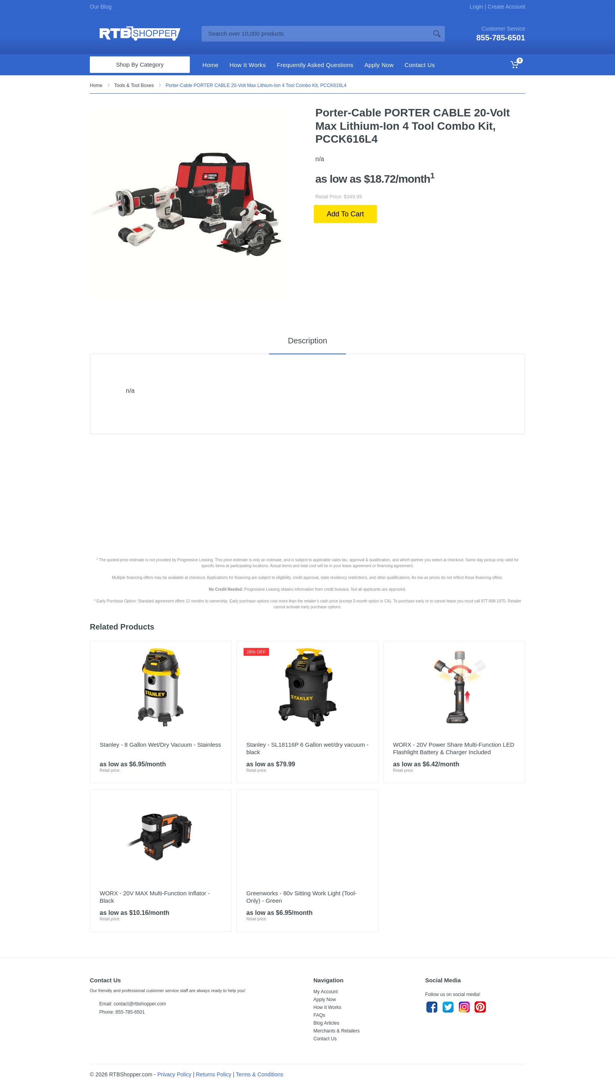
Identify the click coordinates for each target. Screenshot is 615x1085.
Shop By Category (140, 64)
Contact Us (325, 1038)
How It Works (327, 1007)
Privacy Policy (174, 1074)
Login (477, 6)
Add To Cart (345, 214)
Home (96, 85)
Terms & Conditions (259, 1074)
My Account (325, 991)
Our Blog (100, 6)
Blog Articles (326, 1023)
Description (307, 340)
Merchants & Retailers (336, 1031)
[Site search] (315, 34)
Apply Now (324, 999)
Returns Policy (213, 1074)
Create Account (505, 6)
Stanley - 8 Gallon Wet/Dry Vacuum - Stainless (160, 744)
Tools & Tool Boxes (134, 85)
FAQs (319, 1015)
